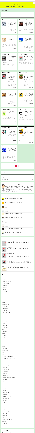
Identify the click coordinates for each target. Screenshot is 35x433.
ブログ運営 (4, 323)
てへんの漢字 (6, 369)
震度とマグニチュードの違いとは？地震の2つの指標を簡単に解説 (12, 76)
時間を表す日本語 (5, 350)
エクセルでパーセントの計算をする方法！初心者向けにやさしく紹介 (13, 217)
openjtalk (5, 285)
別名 (3, 329)
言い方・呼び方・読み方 (6, 411)
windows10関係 (5, 300)
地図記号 (4, 337)
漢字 (3, 354)
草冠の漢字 (5, 394)
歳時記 (3, 352)
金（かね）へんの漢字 (7, 396)
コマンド (5, 291)
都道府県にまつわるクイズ (7, 419)
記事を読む (14, 32)
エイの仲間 (4, 302)
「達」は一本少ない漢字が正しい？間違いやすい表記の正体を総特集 (13, 198)
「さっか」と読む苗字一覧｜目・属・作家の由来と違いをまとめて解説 (18, 242)
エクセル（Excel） (5, 304)
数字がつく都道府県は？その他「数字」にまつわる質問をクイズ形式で (13, 221)
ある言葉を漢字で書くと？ (8, 356)
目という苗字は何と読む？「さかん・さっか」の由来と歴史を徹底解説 (18, 261)
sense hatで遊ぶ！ (6, 287)
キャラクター (5, 306)
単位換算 (4, 335)
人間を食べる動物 (5, 327)
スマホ (3, 314)
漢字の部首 (5, 390)
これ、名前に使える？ (6, 310)
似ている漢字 (5, 373)
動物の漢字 (5, 375)
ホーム (3, 10)
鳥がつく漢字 (5, 400)
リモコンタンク (6, 293)
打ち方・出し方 (5, 344)
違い (10, 19)
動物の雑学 (4, 333)
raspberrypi (4, 279)
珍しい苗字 (4, 402)
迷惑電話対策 (4, 415)
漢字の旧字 (5, 388)
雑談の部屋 (4, 423)
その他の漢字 (6, 367)
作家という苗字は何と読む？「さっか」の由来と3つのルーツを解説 (17, 248)
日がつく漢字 (5, 381)
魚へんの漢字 (6, 398)
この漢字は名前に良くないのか (9, 358)
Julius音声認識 (6, 283)
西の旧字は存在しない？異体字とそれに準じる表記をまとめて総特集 (13, 213)
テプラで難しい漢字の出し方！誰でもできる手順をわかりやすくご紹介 (13, 228)
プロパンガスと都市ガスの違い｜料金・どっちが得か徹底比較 (28, 39)
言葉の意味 (4, 413)
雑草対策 (4, 421)
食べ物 (3, 425)
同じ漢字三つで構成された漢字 (9, 377)
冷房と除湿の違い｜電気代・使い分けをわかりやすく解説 (12, 23)
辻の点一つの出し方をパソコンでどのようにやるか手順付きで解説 (13, 232)
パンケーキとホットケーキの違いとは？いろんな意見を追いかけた (12, 94)
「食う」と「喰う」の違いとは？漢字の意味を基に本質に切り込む (28, 94)
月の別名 (5, 331)
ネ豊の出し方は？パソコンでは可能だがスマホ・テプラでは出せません (13, 202)
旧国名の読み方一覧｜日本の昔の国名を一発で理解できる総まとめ (17, 267)
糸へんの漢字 (6, 392)
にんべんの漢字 (6, 371)
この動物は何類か (5, 308)
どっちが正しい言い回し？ (7, 316)
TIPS (4, 289)
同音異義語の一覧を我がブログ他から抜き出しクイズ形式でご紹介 (12, 131)
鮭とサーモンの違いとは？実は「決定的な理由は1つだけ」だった (28, 76)
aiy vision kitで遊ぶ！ (7, 281)
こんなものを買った (6, 312)
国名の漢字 (5, 379)
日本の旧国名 (4, 348)
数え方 (3, 346)
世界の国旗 (4, 325)
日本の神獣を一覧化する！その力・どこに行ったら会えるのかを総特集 (13, 206)
